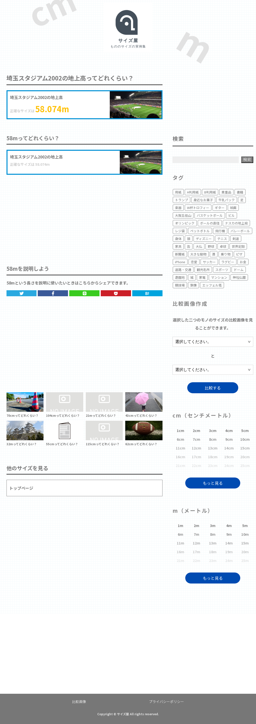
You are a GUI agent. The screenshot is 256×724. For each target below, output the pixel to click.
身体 (178, 238)
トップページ (21, 488)
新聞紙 (180, 254)
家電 (202, 277)
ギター (219, 207)
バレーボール (240, 230)
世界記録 (238, 246)
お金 (243, 262)
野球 (211, 246)
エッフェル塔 (212, 285)
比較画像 (79, 701)
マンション (219, 277)
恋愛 (194, 262)
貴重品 (226, 192)
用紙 (178, 192)
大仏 (199, 246)
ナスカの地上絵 (236, 223)
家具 (178, 246)
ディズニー (204, 238)
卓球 (223, 246)
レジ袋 (180, 230)
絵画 (233, 207)
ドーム (239, 269)
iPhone (180, 262)
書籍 (240, 192)
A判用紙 (193, 192)
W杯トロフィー (198, 207)
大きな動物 (198, 254)
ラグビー (227, 262)
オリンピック (184, 223)
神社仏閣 (239, 277)
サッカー (209, 262)
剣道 (235, 238)
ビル (231, 215)
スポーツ (221, 269)
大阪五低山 (183, 215)
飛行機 (220, 230)
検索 (247, 159)
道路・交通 (183, 269)
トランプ (181, 200)
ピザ (239, 254)
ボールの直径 (210, 223)
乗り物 (225, 254)
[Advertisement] (84, 215)
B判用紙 (210, 192)
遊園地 (180, 277)
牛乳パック (226, 200)
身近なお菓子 (203, 200)
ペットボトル (200, 230)
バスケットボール (210, 215)
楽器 (178, 207)
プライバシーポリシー (166, 701)
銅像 (193, 285)
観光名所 (203, 269)
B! (147, 293)
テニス (222, 238)
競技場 (180, 285)
